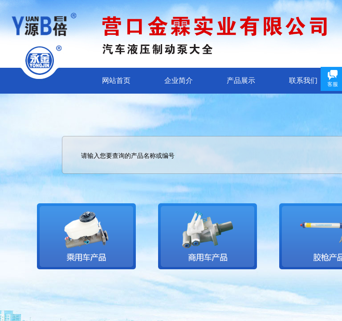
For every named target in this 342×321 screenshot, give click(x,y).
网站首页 (116, 80)
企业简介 (178, 80)
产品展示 (241, 80)
